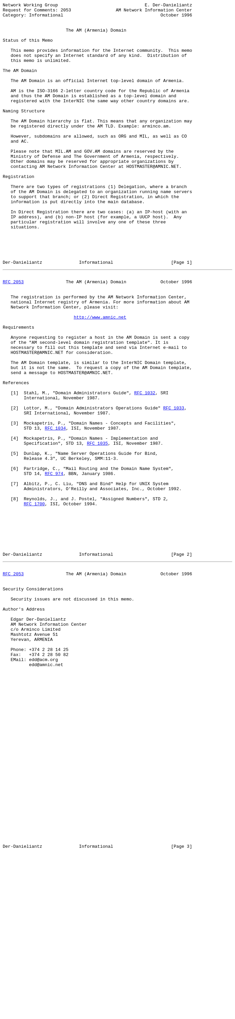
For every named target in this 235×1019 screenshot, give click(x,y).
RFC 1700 (34, 602)
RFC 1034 (55, 512)
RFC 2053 (13, 336)
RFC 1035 (97, 530)
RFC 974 (54, 566)
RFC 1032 (144, 469)
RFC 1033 (173, 487)
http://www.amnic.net (100, 378)
